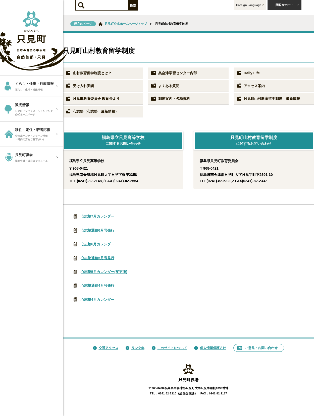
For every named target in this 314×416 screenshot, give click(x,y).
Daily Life (248, 73)
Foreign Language (250, 5)
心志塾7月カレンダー (97, 216)
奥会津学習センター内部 (174, 73)
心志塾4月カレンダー (97, 300)
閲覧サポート (287, 5)
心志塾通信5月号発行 (97, 258)
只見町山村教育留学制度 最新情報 (268, 99)
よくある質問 (165, 86)
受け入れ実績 (79, 86)
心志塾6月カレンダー (97, 244)
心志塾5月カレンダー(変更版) (104, 272)
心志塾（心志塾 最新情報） (92, 111)
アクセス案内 (250, 86)
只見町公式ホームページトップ (126, 23)
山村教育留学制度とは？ (88, 73)
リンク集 (135, 348)
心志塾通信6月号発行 (97, 230)
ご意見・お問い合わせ (257, 348)
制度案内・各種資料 (170, 99)
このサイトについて (169, 348)
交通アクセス (105, 348)
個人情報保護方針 (210, 348)
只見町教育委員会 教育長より (92, 99)
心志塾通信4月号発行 (97, 286)
